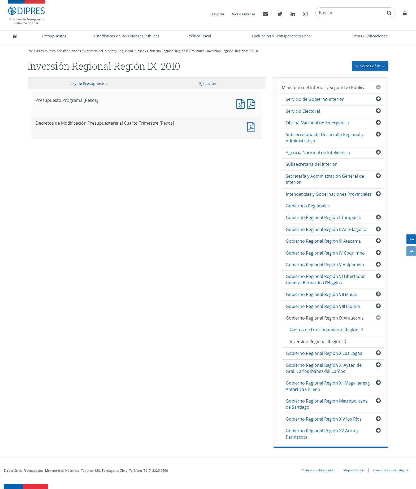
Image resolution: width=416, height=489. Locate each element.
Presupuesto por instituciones (59, 51)
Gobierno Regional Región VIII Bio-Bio (323, 306)
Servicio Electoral (303, 111)
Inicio (31, 51)
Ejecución (207, 83)
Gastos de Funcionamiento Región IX (326, 330)
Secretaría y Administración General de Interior (325, 179)
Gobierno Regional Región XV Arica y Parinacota (322, 434)
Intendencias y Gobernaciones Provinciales (329, 194)
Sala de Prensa (243, 14)
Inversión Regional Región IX (228, 51)
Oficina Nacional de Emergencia (317, 123)
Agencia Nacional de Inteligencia (318, 152)
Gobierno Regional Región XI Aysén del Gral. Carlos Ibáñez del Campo (324, 368)
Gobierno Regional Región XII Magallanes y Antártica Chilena (328, 386)
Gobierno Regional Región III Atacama (323, 241)
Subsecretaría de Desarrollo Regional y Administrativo (324, 137)
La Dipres (217, 14)
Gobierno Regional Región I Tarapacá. (323, 217)
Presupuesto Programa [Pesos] (241, 103)
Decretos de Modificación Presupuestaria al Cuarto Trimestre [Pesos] (252, 126)
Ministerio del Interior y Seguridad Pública (113, 51)
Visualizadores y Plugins (390, 470)
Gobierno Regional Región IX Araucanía (176, 51)
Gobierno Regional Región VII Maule (321, 294)
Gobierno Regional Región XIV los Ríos (324, 419)
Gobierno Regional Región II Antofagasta (326, 229)
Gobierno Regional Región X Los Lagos (324, 353)
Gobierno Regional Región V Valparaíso (325, 265)
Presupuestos (54, 35)
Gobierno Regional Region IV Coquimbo (325, 253)
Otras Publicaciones (370, 35)
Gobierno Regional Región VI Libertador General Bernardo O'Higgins (325, 279)
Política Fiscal (199, 35)
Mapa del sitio (353, 470)
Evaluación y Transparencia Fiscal (282, 35)
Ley (89, 83)
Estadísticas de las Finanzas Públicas (126, 35)
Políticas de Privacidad (318, 470)
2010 (254, 51)
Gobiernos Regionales (308, 206)
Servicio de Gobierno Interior (315, 99)
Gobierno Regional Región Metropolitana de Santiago (327, 404)
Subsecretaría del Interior (311, 164)
